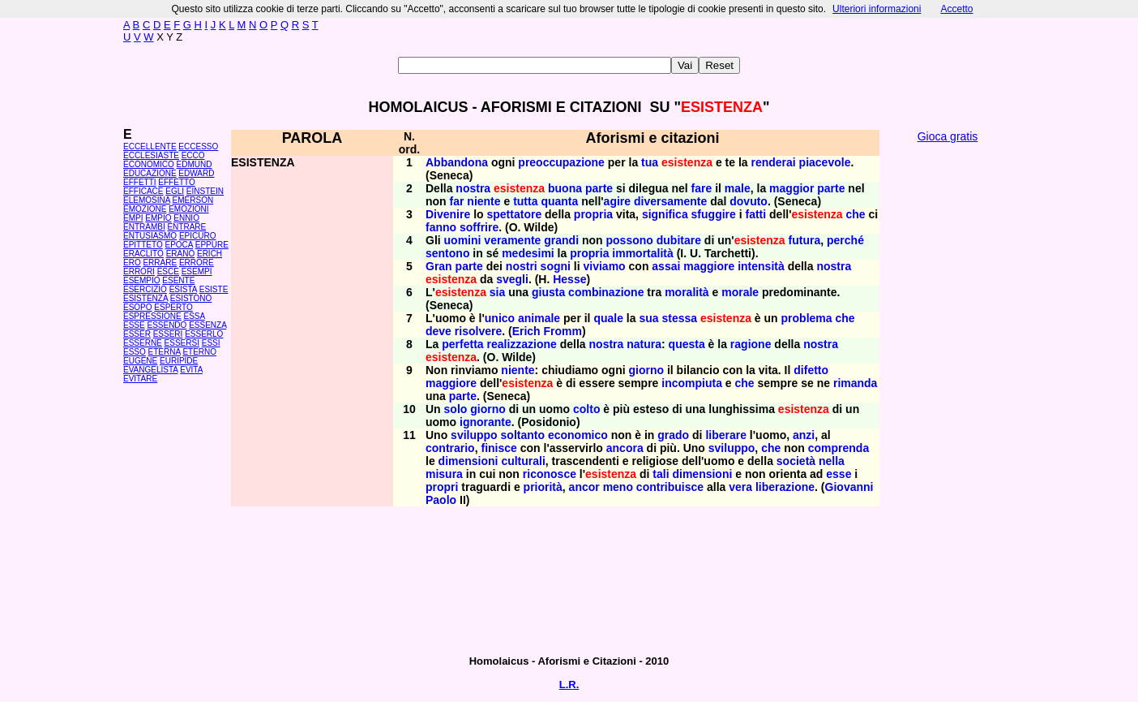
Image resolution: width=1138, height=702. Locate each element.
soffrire (479, 227)
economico (578, 435)
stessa (679, 318)
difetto (811, 370)
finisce (498, 447)
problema (806, 318)
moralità (686, 292)
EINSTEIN (205, 191)
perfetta (462, 344)
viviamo (605, 266)
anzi (804, 435)
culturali (523, 460)
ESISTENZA (145, 298)
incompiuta (691, 383)
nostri (521, 266)
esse (838, 473)
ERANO (180, 253)
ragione (751, 344)
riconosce (549, 473)
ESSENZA (207, 325)
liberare (726, 435)
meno (618, 486)
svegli (512, 279)
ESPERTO (173, 307)
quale (608, 318)
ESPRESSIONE (152, 316)
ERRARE (160, 262)
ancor (584, 486)
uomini (462, 240)
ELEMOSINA (146, 200)
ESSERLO (204, 333)
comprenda (838, 447)
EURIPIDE (179, 360)
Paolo (441, 499)
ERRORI (139, 271)
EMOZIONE (144, 209)
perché (845, 240)
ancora (625, 447)
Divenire (448, 214)
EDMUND (194, 164)
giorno (646, 370)
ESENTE (178, 280)
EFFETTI (139, 182)
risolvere (478, 331)
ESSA (193, 316)
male (738, 188)
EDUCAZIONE (150, 173)
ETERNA (164, 351)
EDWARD (196, 173)
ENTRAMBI (144, 226)
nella (832, 460)
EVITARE (140, 378)
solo (456, 409)
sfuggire (713, 214)
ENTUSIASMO (150, 235)
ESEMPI (197, 271)
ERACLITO (143, 253)
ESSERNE (142, 342)
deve (438, 331)
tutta (525, 201)
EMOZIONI (188, 209)
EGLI (174, 191)
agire (617, 201)
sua (648, 318)
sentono (447, 253)
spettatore (513, 214)
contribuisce (670, 486)
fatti (755, 214)
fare (701, 188)
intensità (761, 266)
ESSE (134, 325)
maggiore (708, 266)
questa (687, 344)
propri (442, 486)
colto (586, 409)
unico (500, 318)
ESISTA (183, 289)
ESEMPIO (141, 280)
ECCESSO (198, 146)
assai (666, 266)
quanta (559, 201)
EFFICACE (143, 191)
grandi (561, 240)
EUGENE (140, 360)
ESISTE (214, 289)
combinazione (606, 292)
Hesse (569, 279)
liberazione (785, 486)
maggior (791, 188)
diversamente (670, 201)
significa (665, 214)
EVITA (191, 369)
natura (644, 344)
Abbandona (457, 162)
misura (444, 473)
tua (649, 162)
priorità (543, 486)
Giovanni (849, 486)
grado (673, 435)
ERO (132, 262)
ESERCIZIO (145, 289)
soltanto (523, 435)
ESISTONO (191, 298)
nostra (473, 188)
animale (539, 318)
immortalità (642, 253)
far (457, 201)
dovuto (748, 201)
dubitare (679, 240)
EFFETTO (176, 182)
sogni (556, 266)
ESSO (134, 351)
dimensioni (468, 460)
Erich (526, 331)
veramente (512, 240)
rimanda (855, 383)
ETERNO (199, 351)
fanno (441, 227)
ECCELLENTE (150, 146)
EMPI (133, 217)
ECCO (193, 155)
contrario (450, 447)
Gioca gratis (948, 136)
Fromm (563, 331)
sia (497, 292)
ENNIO (186, 217)
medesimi (528, 253)
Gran (439, 266)
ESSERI (168, 333)
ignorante (485, 422)
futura (805, 240)
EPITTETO (143, 244)
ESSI (211, 342)
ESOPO (137, 307)
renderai (773, 162)
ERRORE (196, 262)
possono (629, 240)
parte (599, 188)
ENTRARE (186, 226)
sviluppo (474, 435)
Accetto (956, 9)
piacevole (825, 162)
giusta (548, 292)
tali (660, 473)
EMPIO (158, 217)
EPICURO (197, 235)
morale (740, 292)
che (855, 214)
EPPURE (212, 244)
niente (483, 201)
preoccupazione (561, 162)
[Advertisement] (947, 397)
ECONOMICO (148, 164)
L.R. (569, 684)
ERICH (209, 253)
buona (565, 188)
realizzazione (521, 344)
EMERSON (193, 200)
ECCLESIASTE (151, 155)
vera (740, 486)
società (795, 460)
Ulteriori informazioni (876, 9)
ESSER (137, 333)
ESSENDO (166, 325)
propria (593, 214)
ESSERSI (182, 342)
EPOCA (179, 244)
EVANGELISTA (150, 369)
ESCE (168, 271)
